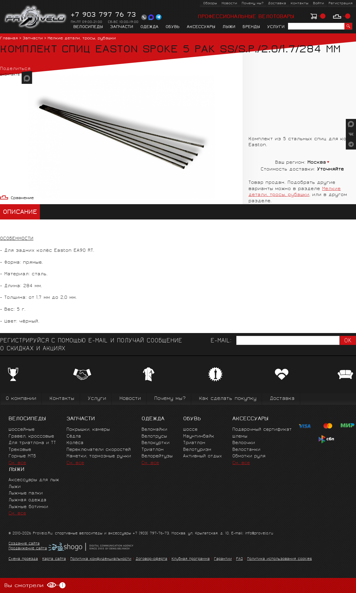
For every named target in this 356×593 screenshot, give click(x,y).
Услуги (276, 27)
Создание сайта (24, 544)
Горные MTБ (22, 456)
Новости (229, 3)
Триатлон (152, 450)
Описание (20, 212)
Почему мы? (252, 3)
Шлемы (239, 437)
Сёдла (74, 437)
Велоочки (243, 443)
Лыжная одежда (27, 500)
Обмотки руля (248, 456)
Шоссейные (21, 430)
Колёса (75, 443)
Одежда (149, 27)
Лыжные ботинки (28, 507)
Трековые (19, 450)
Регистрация (341, 3)
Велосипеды (88, 27)
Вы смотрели (35, 585)
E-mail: (221, 341)
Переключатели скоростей (99, 450)
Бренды (251, 27)
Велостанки (246, 450)
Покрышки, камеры (88, 430)
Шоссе (190, 430)
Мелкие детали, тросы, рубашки (82, 38)
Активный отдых (202, 456)
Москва (316, 163)
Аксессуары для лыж (33, 480)
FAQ (239, 559)
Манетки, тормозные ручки (99, 456)
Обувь (173, 27)
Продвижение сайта (27, 549)
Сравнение (22, 198)
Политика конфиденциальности (100, 559)
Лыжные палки (25, 493)
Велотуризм (197, 450)
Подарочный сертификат (262, 430)
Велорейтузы (157, 456)
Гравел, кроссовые (31, 437)
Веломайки (154, 430)
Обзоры (210, 3)
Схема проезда (23, 559)
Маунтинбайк (198, 437)
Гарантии (223, 559)
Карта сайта (54, 559)
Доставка (277, 3)
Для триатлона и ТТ (32, 443)
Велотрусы (154, 437)
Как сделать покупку (227, 399)
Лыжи (228, 27)
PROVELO (36, 17)
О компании (21, 399)
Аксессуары (201, 27)
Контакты (299, 3)
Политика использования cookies (279, 559)
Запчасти (121, 27)
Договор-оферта (151, 559)
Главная (9, 38)
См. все (17, 463)
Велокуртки (155, 443)
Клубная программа (190, 559)
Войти (318, 3)
